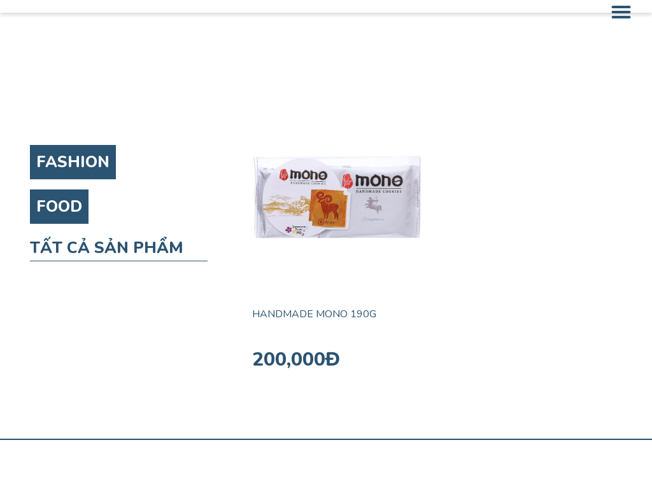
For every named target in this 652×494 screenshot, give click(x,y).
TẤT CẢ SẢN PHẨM (106, 248)
